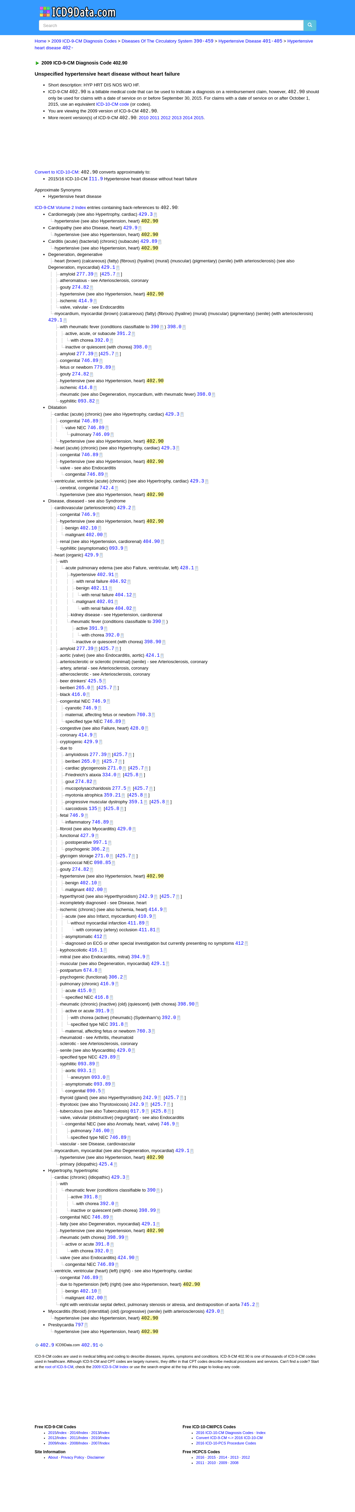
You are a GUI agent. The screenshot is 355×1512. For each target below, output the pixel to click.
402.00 (94, 544)
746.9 (88, 523)
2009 (52, 1472)
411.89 (135, 941)
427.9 (87, 852)
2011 (155, 118)
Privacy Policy (72, 1487)
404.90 (151, 550)
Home (41, 41)
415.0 (84, 1011)
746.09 (101, 441)
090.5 (94, 1114)
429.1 (108, 270)
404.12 (123, 605)
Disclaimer (95, 1487)
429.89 (148, 243)
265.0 (83, 700)
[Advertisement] (155, 145)
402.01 (104, 612)
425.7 (108, 277)
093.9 (116, 557)
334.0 (109, 789)
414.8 (85, 393)
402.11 (99, 598)
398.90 (152, 653)
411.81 (147, 948)
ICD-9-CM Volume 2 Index (60, 209)
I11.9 (96, 180)
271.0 (115, 783)
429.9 (130, 230)
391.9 (96, 639)
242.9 (146, 914)
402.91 (105, 584)
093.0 (98, 1100)
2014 (188, 118)
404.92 (118, 592)
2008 (74, 1472)
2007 (95, 1472)
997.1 (100, 859)
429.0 (124, 845)
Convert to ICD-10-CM (56, 173)
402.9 (47, 1374)
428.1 (187, 578)
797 (79, 1353)
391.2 (124, 337)
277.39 (84, 277)
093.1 (84, 1093)
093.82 (86, 407)
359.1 (136, 817)
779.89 (102, 372)
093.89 (86, 1086)
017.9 (138, 1134)
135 (93, 824)
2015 (199, 118)
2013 (177, 118)
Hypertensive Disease (250, 41)
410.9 (145, 935)
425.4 (106, 1189)
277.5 (119, 803)
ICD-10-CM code (112, 104)
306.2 (98, 866)
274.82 (80, 290)
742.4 (107, 496)
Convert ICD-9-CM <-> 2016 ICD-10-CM (229, 1467)
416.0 (78, 707)
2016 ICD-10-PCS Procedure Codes (226, 1472)
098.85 (102, 880)
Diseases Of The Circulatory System (168, 41)
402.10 (88, 536)
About (53, 1487)
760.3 (144, 728)
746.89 (89, 365)
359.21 (112, 810)
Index (62, 1462)
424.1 (152, 667)
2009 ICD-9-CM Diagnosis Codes (84, 41)
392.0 (102, 344)
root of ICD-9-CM (59, 1396)
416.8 (101, 1018)
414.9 (85, 304)
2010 (143, 118)
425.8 (131, 789)
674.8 (90, 990)
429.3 (146, 216)
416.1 (96, 969)
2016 (200, 1487)
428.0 (137, 741)
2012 (165, 118)
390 (155, 330)
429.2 (124, 516)
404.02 (123, 619)
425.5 (95, 693)
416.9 (107, 1004)
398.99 (147, 1236)
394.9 (138, 976)
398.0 (174, 330)
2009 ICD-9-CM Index (110, 1396)
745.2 (248, 1333)
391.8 (117, 1046)
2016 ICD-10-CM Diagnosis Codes (224, 1462)
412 (98, 956)
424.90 (125, 1285)
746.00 (101, 1155)
